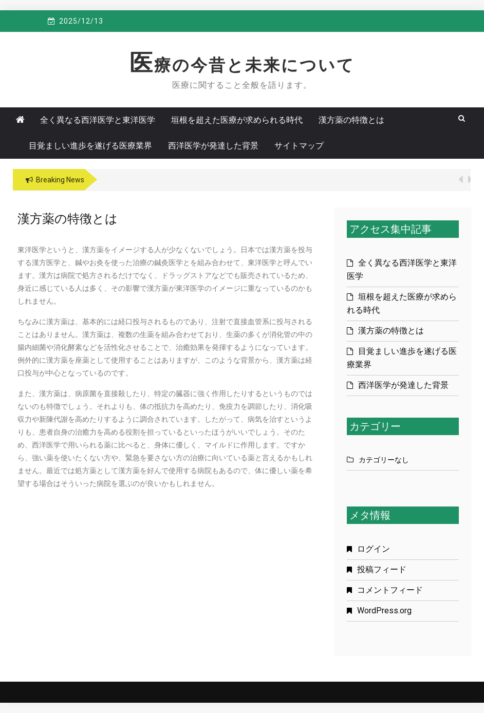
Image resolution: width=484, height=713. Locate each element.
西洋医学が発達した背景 (213, 146)
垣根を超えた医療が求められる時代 (237, 120)
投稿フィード (381, 569)
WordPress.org (384, 610)
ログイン (373, 549)
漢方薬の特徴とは (351, 120)
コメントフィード (390, 590)
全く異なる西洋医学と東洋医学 (97, 120)
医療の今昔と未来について (242, 65)
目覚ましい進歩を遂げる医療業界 (90, 146)
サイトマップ (299, 146)
